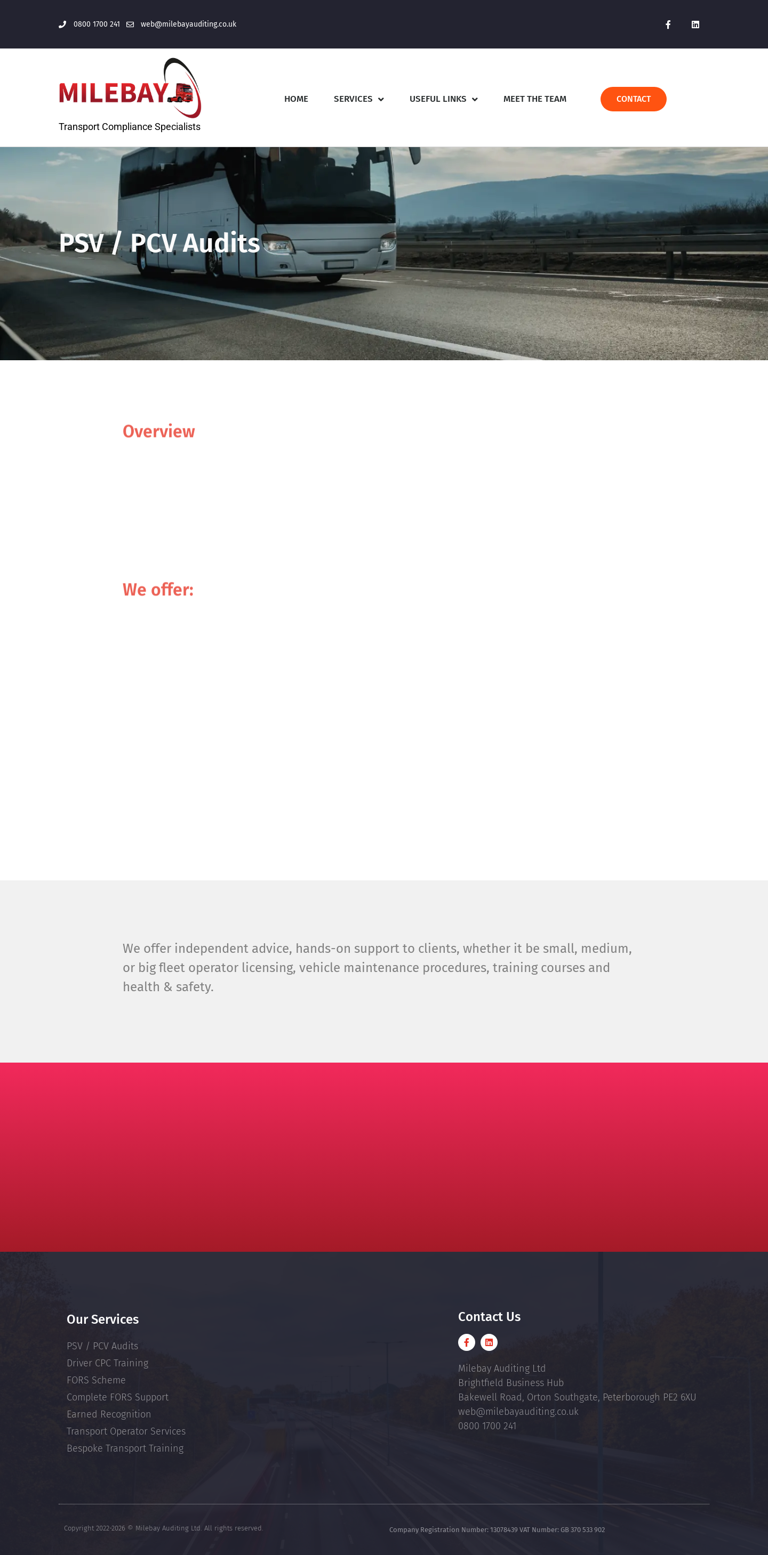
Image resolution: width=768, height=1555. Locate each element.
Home (296, 98)
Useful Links (444, 99)
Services (359, 99)
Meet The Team (534, 98)
